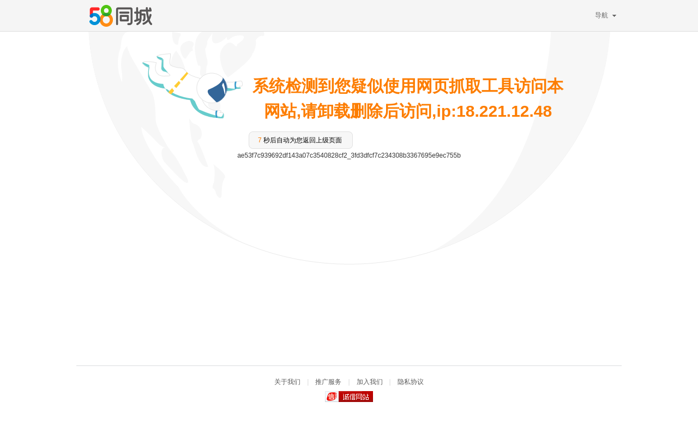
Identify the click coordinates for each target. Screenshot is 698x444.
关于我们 (287, 382)
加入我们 (370, 382)
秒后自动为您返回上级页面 (300, 140)
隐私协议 (411, 382)
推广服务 (328, 382)
